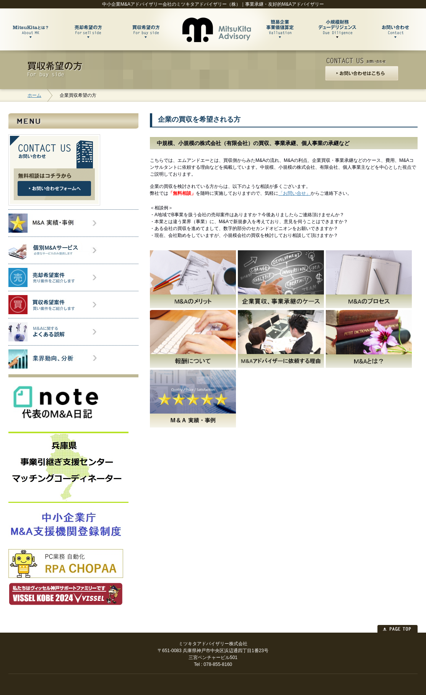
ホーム (34, 95)
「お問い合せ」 (294, 193)
